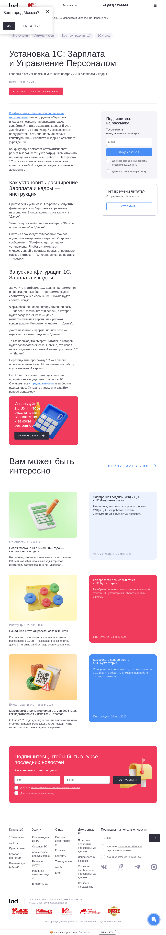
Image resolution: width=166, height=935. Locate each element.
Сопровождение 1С (40, 839)
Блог (58, 872)
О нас (59, 829)
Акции (59, 867)
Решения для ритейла (17, 865)
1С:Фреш (104, 35)
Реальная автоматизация (40, 874)
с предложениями (41, 383)
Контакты (60, 856)
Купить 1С (16, 829)
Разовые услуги (37, 863)
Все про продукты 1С (76, 35)
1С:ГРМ (14, 842)
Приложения (17, 848)
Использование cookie (86, 859)
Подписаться (129, 152)
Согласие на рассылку (85, 885)
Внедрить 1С (40, 883)
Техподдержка (64, 861)
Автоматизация (44, 35)
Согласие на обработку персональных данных (87, 872)
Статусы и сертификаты (63, 841)
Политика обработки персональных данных (87, 846)
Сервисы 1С (39, 846)
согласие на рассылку (134, 171)
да (9, 26)
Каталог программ (15, 856)
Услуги (36, 829)
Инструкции (20, 35)
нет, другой (32, 25)
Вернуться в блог (132, 466)
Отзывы (60, 850)
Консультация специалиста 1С (36, 91)
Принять (107, 932)
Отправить (129, 206)
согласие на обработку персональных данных (55, 787)
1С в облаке (16, 837)
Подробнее (85, 932)
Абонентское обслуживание (41, 854)
